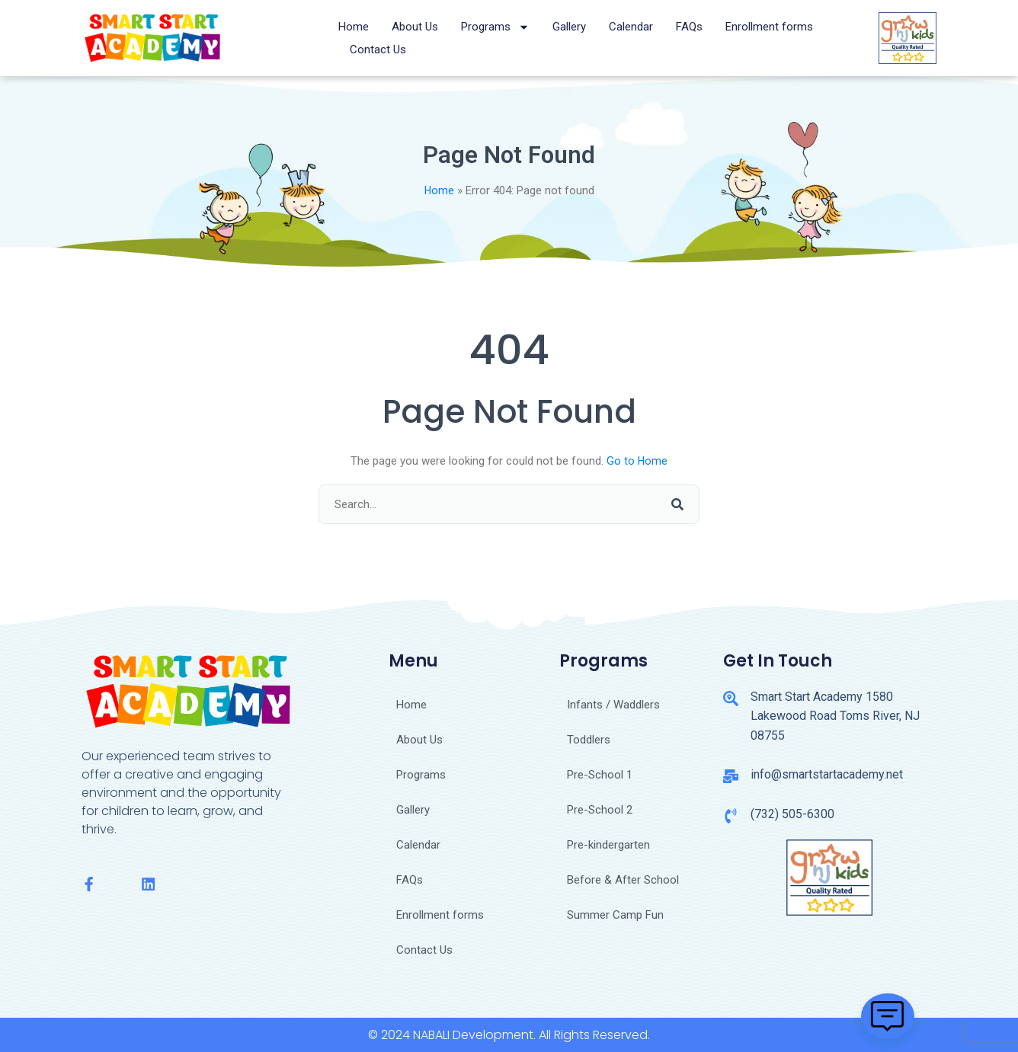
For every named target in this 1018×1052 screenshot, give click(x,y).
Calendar (631, 27)
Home (353, 27)
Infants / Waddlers (613, 704)
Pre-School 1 (599, 775)
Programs (495, 26)
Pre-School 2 (599, 810)
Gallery (569, 27)
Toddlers (588, 740)
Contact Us (378, 49)
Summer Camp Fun (615, 915)
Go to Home (637, 461)
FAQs (689, 27)
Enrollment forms (769, 27)
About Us (415, 27)
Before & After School (623, 880)
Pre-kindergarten (608, 845)
